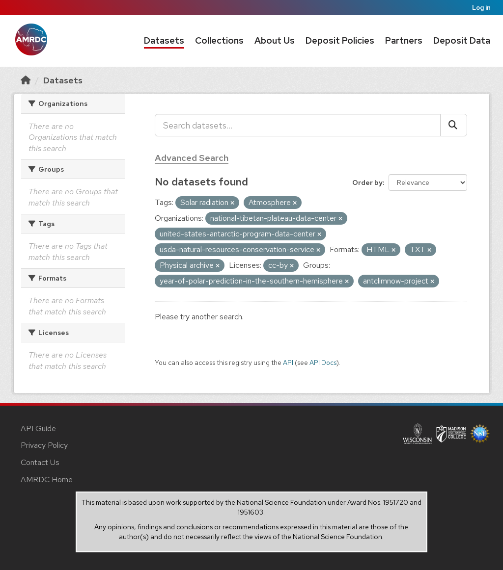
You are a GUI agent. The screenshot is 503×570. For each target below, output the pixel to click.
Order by (367, 182)
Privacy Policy (44, 445)
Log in (481, 7)
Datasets (164, 40)
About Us (274, 40)
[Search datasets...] (298, 125)
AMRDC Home (47, 479)
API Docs (322, 362)
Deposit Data (461, 40)
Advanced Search (191, 157)
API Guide (38, 428)
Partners (403, 40)
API (288, 362)
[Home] (25, 80)
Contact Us (40, 462)
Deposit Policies (340, 40)
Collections (219, 40)
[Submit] (453, 125)
